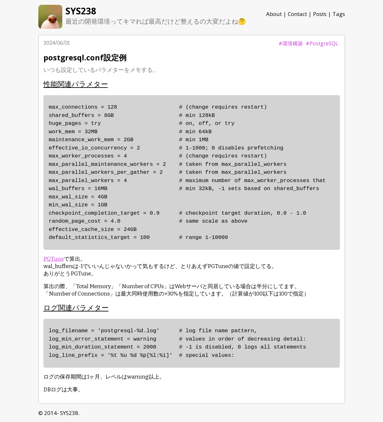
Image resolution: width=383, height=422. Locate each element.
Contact (297, 14)
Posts (319, 14)
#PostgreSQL (322, 43)
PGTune (53, 259)
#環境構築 (291, 43)
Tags (339, 14)
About (274, 14)
